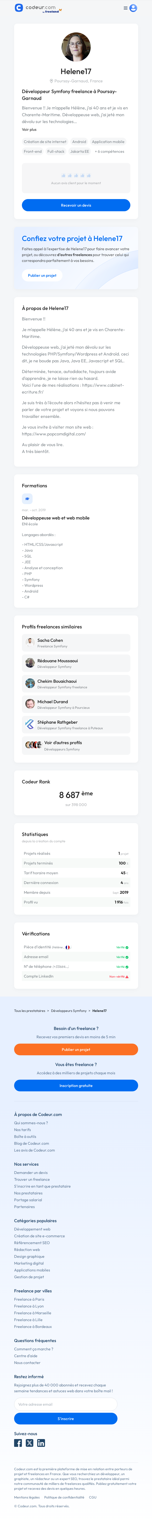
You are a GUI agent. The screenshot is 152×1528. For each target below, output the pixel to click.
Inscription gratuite (76, 1085)
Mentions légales (27, 1497)
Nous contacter (27, 1362)
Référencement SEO (32, 1242)
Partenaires (24, 1206)
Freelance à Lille (28, 1319)
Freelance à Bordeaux (33, 1326)
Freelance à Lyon (29, 1306)
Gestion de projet (29, 1276)
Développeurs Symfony (62, 749)
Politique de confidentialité (64, 1497)
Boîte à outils (25, 1136)
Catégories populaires (35, 1220)
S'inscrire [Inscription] (66, 1418)
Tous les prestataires (29, 1011)
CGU (93, 1497)
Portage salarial (28, 1199)
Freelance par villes (33, 1291)
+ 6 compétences (109, 151)
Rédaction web (27, 1249)
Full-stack (55, 151)
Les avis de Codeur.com (34, 1150)
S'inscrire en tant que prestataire (42, 1186)
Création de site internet (45, 141)
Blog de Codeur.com (31, 1143)
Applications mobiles (32, 1270)
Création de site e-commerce (39, 1235)
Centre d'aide (25, 1355)
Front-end (33, 151)
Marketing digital (29, 1263)
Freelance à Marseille (32, 1312)
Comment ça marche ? (33, 1348)
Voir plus (29, 129)
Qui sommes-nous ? (31, 1122)
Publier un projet (42, 275)
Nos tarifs (22, 1129)
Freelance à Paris (29, 1299)
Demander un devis (31, 1172)
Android (79, 141)
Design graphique (29, 1256)
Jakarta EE (79, 151)
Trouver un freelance (32, 1179)
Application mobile (108, 141)
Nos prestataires (28, 1193)
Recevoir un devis (76, 205)
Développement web (32, 1229)
